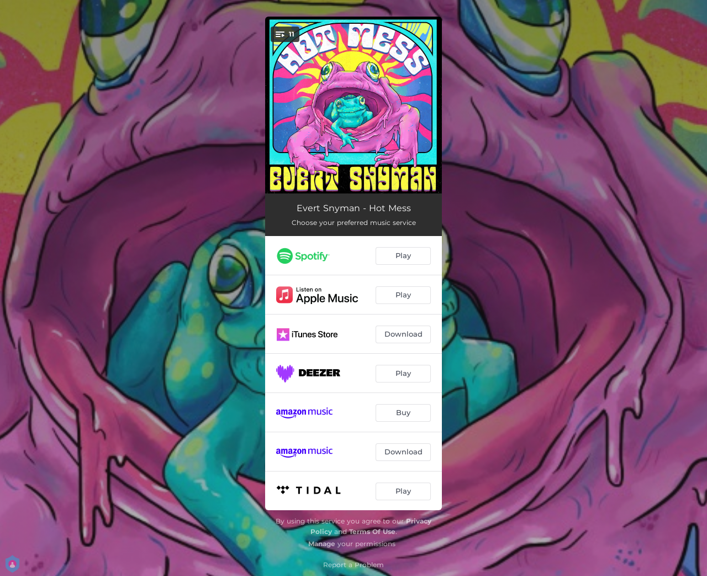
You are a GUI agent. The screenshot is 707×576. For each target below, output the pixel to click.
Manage (321, 544)
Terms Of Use (372, 531)
